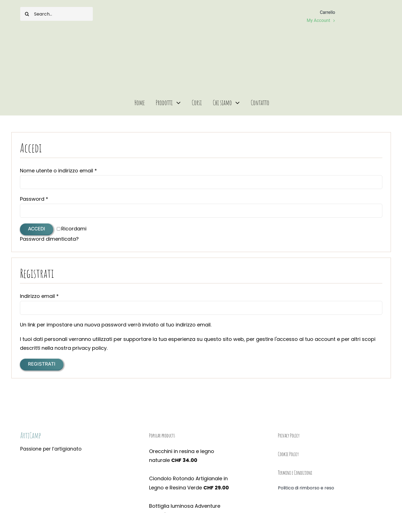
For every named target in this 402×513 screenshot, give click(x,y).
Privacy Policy (288, 435)
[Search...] (56, 14)
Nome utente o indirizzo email (58, 170)
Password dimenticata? (49, 238)
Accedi (36, 229)
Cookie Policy (288, 454)
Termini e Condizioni (295, 472)
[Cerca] (27, 14)
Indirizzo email (39, 296)
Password (34, 198)
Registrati (41, 364)
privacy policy (89, 347)
